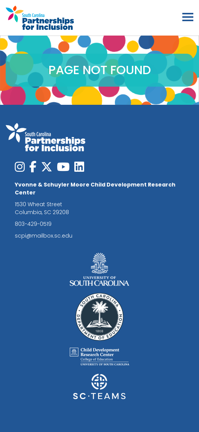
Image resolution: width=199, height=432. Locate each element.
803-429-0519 (33, 224)
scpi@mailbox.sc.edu (43, 235)
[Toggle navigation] (187, 18)
